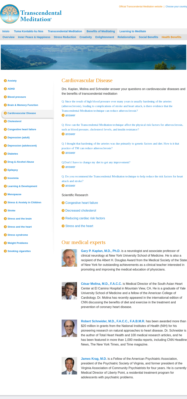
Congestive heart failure (22, 129)
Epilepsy (13, 169)
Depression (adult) (19, 137)
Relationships (126, 37)
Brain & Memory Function (23, 105)
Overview (8, 37)
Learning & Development (22, 186)
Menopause (14, 194)
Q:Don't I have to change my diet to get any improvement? (96, 162)
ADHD (11, 88)
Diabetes (13, 153)
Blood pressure (17, 96)
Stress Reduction (65, 37)
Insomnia (13, 178)
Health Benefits (171, 37)
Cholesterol (14, 121)
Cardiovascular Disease (22, 113)
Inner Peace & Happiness (34, 37)
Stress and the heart (20, 226)
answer (70, 115)
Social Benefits (148, 37)
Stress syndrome (18, 234)
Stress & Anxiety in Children (24, 202)
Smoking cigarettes (19, 251)
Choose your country (176, 6)
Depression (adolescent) (22, 145)
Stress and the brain (20, 218)
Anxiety (12, 80)
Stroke (11, 210)
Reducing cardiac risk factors (85, 218)
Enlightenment (104, 37)
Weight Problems (18, 243)
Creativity (86, 37)
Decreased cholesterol (80, 210)
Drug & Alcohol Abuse (21, 161)
